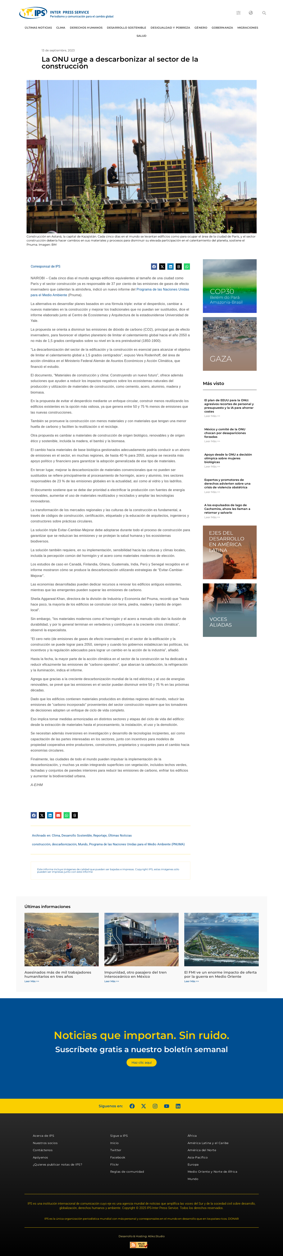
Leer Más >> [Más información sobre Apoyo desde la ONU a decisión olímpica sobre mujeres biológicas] (212, 466)
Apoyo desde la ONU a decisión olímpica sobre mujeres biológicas (228, 458)
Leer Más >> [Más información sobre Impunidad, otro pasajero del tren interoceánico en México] (111, 981)
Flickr (114, 1164)
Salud (142, 35)
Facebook (117, 1157)
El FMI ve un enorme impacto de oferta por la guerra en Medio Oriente (220, 974)
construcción (41, 844)
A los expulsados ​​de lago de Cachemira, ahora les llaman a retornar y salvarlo (227, 508)
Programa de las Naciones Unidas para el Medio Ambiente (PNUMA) (137, 844)
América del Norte (202, 1150)
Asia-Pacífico (198, 1157)
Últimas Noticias (38, 27)
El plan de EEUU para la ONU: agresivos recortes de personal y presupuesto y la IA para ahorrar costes (229, 406)
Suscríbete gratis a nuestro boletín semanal (141, 1049)
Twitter (116, 1150)
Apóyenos (40, 1157)
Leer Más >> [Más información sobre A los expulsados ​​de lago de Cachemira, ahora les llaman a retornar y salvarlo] (212, 517)
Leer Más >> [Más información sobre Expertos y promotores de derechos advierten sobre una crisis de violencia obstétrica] (212, 492)
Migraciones (247, 27)
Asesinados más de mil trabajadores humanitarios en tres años (57, 974)
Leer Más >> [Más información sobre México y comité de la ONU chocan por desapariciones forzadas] (212, 441)
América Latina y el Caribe (208, 1143)
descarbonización (64, 844)
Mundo (83, 844)
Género (201, 27)
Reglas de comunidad (127, 1171)
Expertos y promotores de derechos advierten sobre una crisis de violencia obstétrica (227, 483)
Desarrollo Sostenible (126, 27)
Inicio (114, 1143)
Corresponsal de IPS (45, 266)
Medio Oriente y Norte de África (212, 1171)
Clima (60, 27)
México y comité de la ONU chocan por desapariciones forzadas (225, 433)
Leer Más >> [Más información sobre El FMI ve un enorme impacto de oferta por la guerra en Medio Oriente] (191, 981)
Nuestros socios (45, 1143)
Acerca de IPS (43, 1136)
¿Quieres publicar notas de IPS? (57, 1164)
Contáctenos (43, 1150)
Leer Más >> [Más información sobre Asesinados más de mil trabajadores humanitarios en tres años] (31, 981)
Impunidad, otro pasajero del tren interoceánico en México (135, 974)
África (192, 1136)
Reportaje (100, 835)
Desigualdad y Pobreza (170, 27)
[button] (264, 13)
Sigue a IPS (119, 1136)
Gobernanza (222, 27)
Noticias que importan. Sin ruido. (141, 1035)
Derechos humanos (86, 27)
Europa (193, 1164)
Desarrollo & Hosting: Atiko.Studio (142, 1236)
